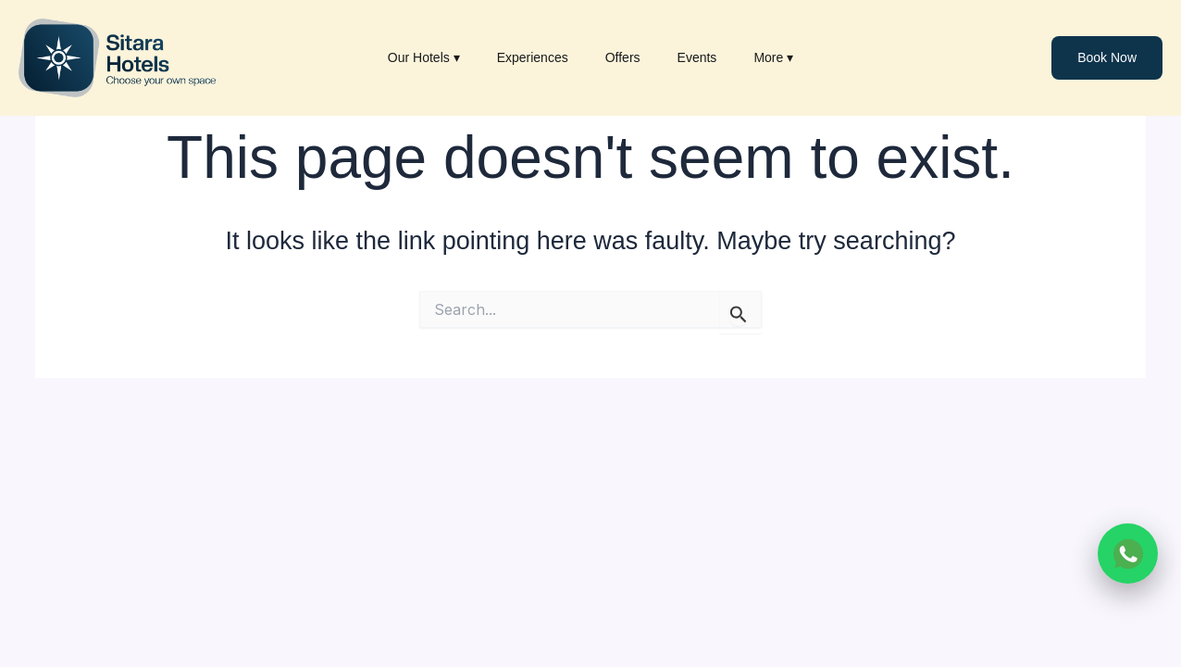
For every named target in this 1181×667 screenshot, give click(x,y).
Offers (622, 57)
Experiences (532, 57)
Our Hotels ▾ (424, 57)
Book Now (1107, 57)
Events (697, 57)
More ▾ (773, 57)
